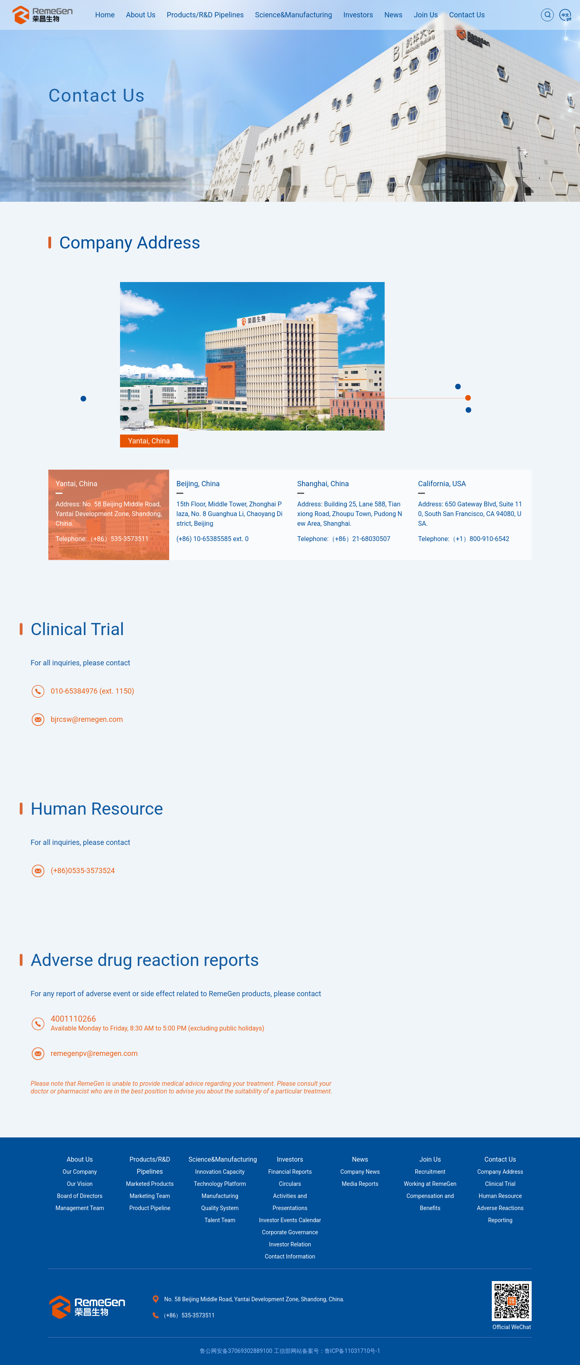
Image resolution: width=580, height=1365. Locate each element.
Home (104, 14)
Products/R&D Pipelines (205, 14)
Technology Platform (220, 1184)
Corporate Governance (290, 1232)
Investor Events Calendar (290, 1220)
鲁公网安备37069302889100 (236, 1351)
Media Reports (360, 1184)
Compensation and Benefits (430, 1202)
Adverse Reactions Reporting (500, 1214)
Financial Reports (290, 1172)
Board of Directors (80, 1196)
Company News (360, 1172)
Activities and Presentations (290, 1202)
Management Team (80, 1208)
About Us (140, 14)
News (393, 14)
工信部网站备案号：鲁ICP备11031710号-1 (327, 1351)
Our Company (80, 1172)
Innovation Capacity (220, 1172)
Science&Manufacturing (293, 14)
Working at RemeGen (430, 1184)
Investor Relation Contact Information (290, 1250)
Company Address (500, 1172)
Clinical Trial (500, 1184)
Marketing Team (150, 1196)
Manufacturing (219, 1196)
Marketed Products (150, 1184)
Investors (358, 14)
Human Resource (500, 1196)
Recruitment (430, 1172)
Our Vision (80, 1184)
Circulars (290, 1184)
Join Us (426, 14)
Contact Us (467, 14)
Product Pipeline (149, 1208)
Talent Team (220, 1220)
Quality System (220, 1208)
